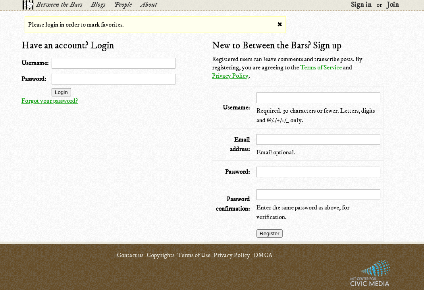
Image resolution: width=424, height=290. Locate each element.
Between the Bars (59, 4)
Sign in (361, 4)
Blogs (98, 4)
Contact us (130, 255)
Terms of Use (193, 255)
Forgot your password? (49, 101)
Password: (33, 79)
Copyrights (160, 255)
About (149, 4)
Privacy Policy (230, 76)
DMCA (262, 255)
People (123, 4)
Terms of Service (321, 67)
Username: (34, 63)
